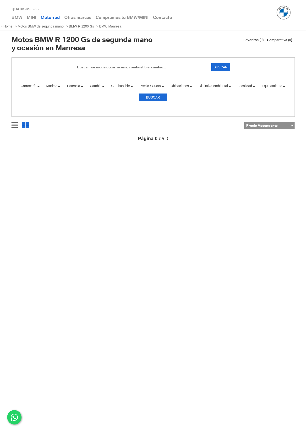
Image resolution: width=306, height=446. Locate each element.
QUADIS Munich (25, 9)
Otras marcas (77, 17)
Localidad (246, 86)
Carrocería (30, 86)
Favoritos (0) (254, 40)
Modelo (53, 86)
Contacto (162, 17)
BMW (16, 17)
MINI (31, 17)
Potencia (75, 86)
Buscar (221, 67)
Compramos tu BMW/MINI (122, 17)
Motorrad (50, 17)
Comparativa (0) (279, 40)
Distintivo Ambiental (215, 86)
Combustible (122, 86)
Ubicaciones (181, 86)
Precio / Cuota (152, 86)
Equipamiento (273, 86)
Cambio (97, 86)
